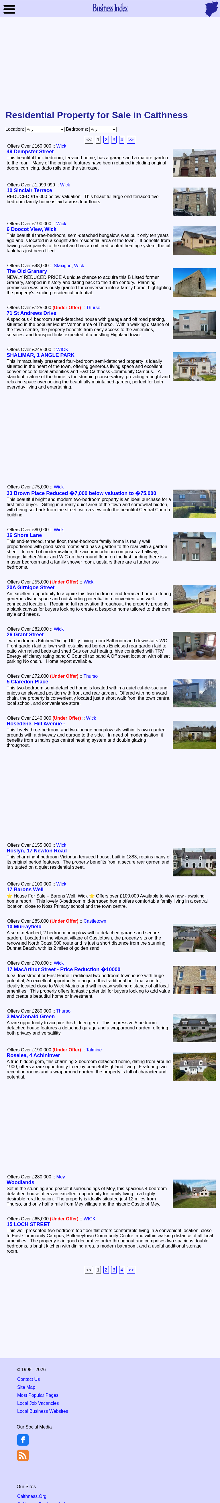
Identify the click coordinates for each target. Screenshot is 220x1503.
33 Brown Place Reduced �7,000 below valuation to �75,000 (81, 493)
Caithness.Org (31, 1496)
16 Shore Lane (24, 535)
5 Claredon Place (27, 682)
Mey (60, 1176)
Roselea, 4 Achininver (33, 1055)
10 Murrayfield (24, 926)
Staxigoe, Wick (69, 265)
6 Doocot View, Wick (31, 229)
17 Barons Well (25, 889)
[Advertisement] (110, 64)
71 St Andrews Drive (31, 313)
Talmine (94, 1049)
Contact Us (28, 1379)
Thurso (93, 307)
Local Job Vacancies (38, 1403)
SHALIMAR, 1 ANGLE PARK (40, 355)
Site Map (26, 1387)
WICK (62, 349)
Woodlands (20, 1182)
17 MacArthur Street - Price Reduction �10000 (63, 969)
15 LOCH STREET (28, 1224)
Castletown (95, 921)
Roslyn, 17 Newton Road (37, 851)
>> (131, 139)
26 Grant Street (25, 634)
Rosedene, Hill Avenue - (36, 724)
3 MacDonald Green (31, 1016)
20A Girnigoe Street (30, 587)
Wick (61, 146)
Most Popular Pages (37, 1395)
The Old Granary (27, 271)
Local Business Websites (42, 1411)
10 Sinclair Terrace (29, 190)
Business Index (110, 7)
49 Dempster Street (30, 151)
